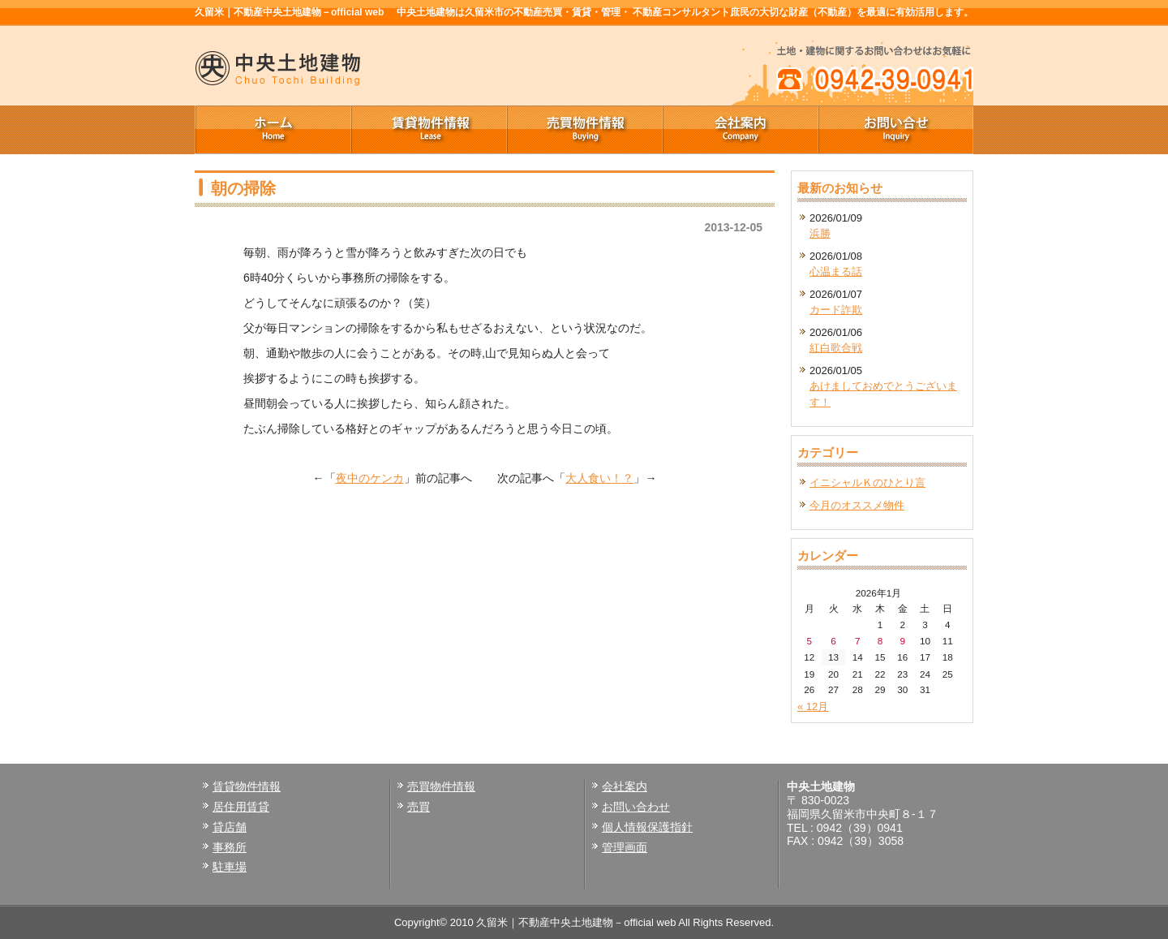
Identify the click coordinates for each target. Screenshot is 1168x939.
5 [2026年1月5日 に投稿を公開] (810, 640)
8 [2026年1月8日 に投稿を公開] (880, 640)
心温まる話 (835, 271)
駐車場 (230, 866)
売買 (418, 806)
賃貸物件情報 (428, 130)
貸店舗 (230, 827)
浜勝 (820, 233)
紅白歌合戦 (835, 348)
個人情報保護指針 (647, 827)
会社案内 (740, 130)
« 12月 (812, 706)
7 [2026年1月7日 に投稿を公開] (858, 640)
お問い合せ (895, 130)
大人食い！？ (599, 478)
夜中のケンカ (370, 478)
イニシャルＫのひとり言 (867, 482)
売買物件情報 (584, 130)
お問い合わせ (636, 806)
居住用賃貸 (241, 806)
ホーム (272, 130)
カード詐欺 (835, 310)
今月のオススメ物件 (856, 505)
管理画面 (624, 847)
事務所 (230, 847)
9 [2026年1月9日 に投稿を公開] (902, 640)
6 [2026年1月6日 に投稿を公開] (833, 640)
